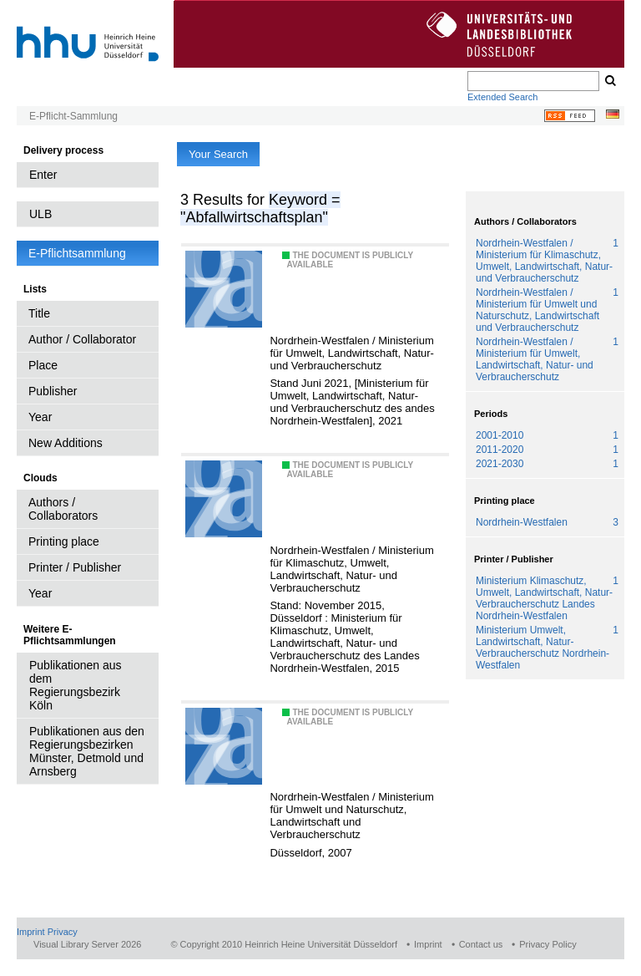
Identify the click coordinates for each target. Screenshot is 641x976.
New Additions (65, 443)
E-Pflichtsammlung (77, 253)
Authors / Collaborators (63, 509)
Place (43, 365)
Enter (43, 174)
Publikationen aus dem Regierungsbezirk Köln (75, 685)
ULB (40, 214)
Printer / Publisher (74, 567)
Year (40, 417)
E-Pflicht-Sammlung (73, 116)
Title (39, 313)
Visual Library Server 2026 (87, 944)
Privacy (63, 932)
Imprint (31, 932)
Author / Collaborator (82, 339)
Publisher (52, 391)
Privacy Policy (547, 944)
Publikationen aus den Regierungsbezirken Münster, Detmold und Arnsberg (86, 751)
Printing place (63, 541)
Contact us (481, 944)
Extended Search (502, 97)
